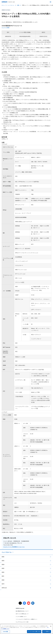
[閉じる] (50, 626)
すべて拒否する (46, 631)
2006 (18, 5)
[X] (20, 603)
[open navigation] (50, 2)
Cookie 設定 (5, 631)
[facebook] (24, 603)
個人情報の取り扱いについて (22, 611)
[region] (26, 629)
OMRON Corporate (20, 608)
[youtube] (28, 603)
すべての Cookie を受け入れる (34, 631)
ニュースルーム (10, 5)
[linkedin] (32, 603)
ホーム (3, 5)
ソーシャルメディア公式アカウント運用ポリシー (26, 619)
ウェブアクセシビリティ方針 (22, 622)
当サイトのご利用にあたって (22, 613)
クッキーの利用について (21, 616)
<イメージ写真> (6, 27)
